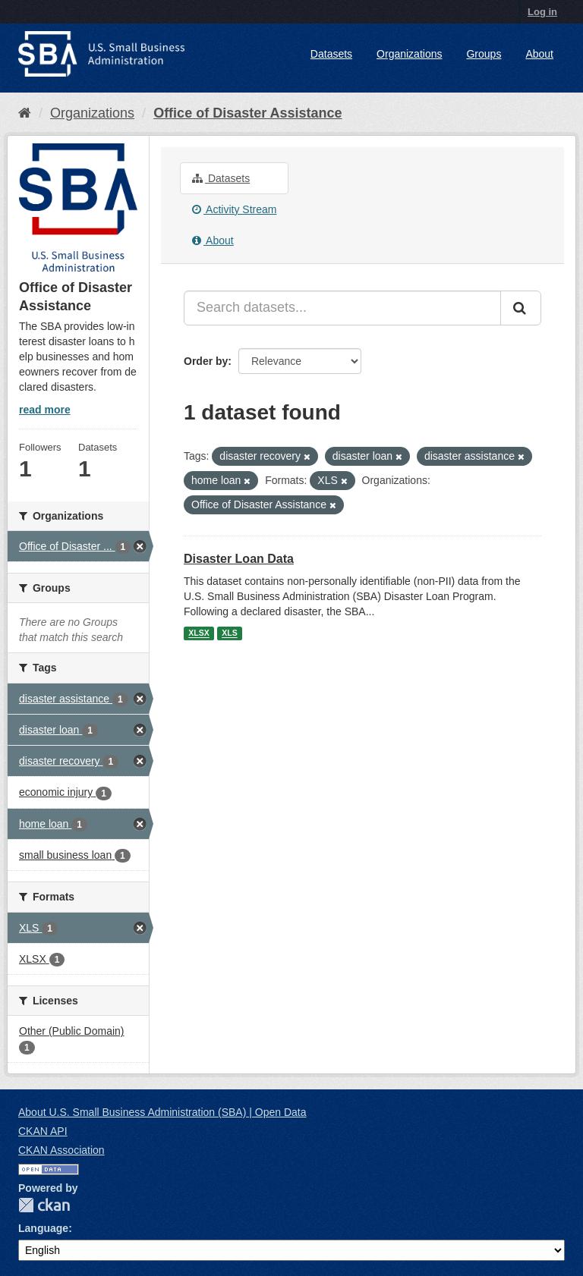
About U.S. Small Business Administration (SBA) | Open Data (162, 1112)
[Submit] (520, 308)
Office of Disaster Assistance (247, 113)
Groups (483, 54)
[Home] (24, 113)
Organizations (409, 54)
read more (45, 410)
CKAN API (43, 1131)
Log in (542, 11)
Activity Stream (234, 209)
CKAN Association (61, 1150)
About (539, 54)
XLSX (198, 633)
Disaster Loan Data (239, 558)
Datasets (331, 54)
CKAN (44, 1205)
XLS (229, 633)
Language (43, 1228)
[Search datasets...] (342, 308)
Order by (206, 361)
